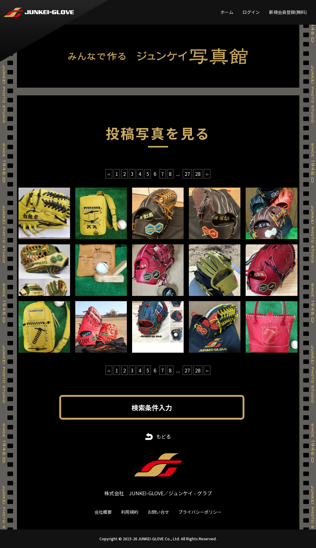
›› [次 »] (207, 173)
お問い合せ (158, 512)
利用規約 (129, 512)
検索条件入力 (151, 407)
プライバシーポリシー (200, 512)
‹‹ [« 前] (108, 173)
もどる (163, 436)
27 (187, 173)
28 (198, 173)
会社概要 (103, 512)
